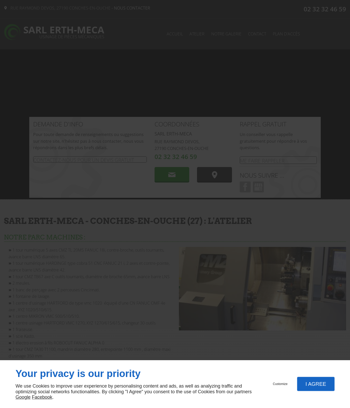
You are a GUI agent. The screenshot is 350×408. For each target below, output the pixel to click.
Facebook (42, 397)
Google (23, 397)
